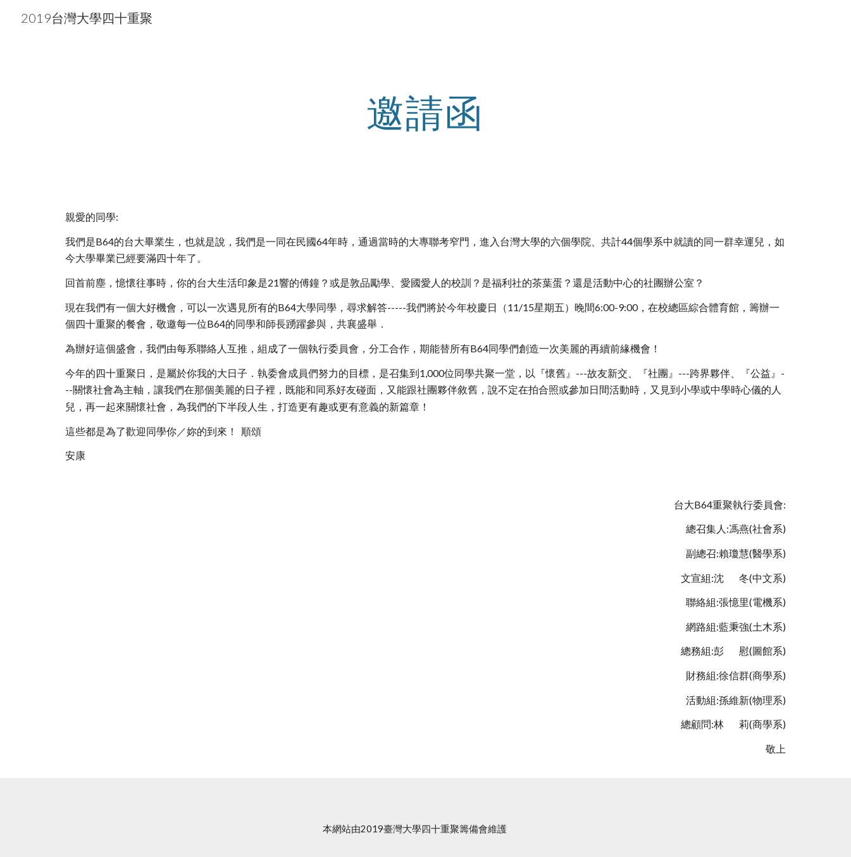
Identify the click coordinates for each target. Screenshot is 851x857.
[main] (425, 112)
